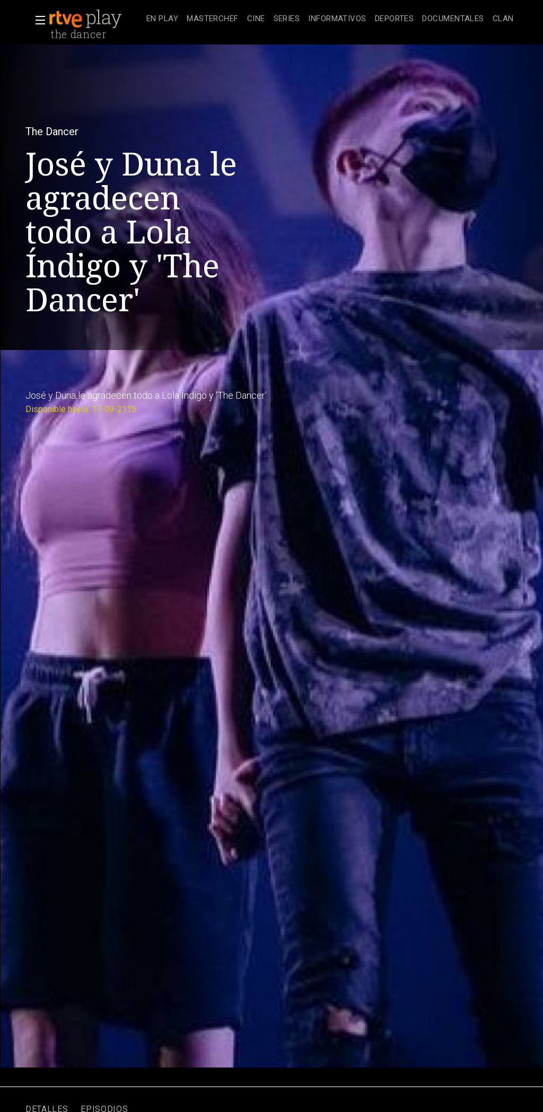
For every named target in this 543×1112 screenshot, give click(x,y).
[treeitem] (162, 19)
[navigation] (330, 19)
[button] (37, 20)
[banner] (95, 19)
